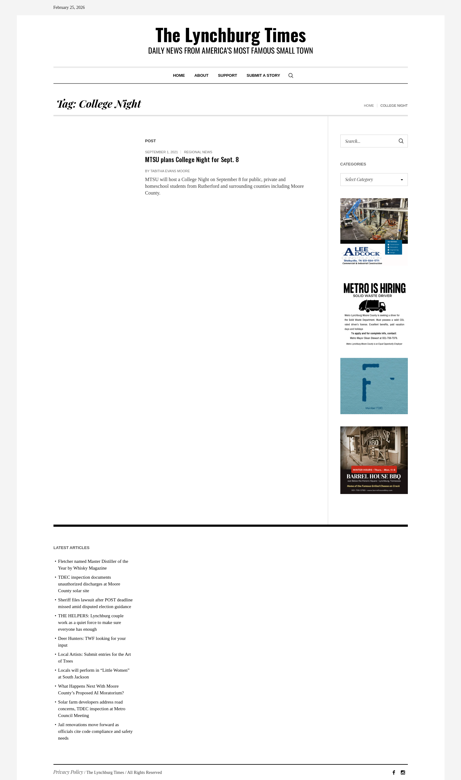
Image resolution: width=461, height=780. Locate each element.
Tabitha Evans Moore (170, 171)
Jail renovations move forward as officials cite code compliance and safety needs (95, 731)
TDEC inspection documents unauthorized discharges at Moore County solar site (89, 584)
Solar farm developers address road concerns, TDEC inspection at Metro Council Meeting (91, 709)
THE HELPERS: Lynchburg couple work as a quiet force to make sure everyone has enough (90, 622)
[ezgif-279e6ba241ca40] (374, 385)
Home (369, 105)
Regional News (198, 152)
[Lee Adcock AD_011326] (374, 231)
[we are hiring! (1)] (374, 311)
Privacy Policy (68, 772)
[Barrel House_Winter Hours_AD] (374, 459)
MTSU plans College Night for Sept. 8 (192, 159)
